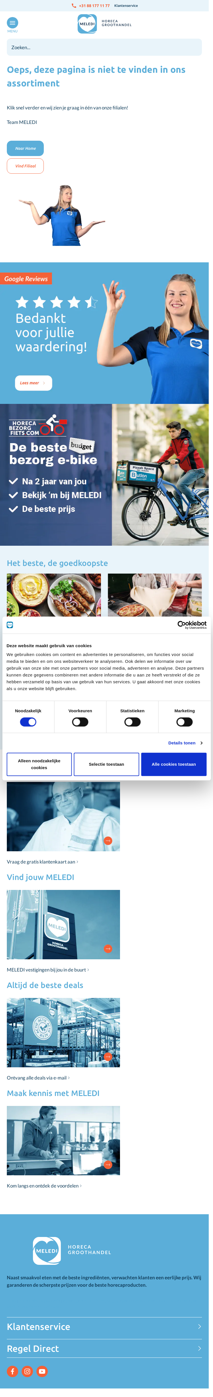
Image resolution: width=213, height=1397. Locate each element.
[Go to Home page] (104, 24)
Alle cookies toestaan (174, 764)
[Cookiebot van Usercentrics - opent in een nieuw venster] (181, 625)
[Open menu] (11, 25)
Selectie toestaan (106, 764)
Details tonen (181, 742)
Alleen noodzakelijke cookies (39, 764)
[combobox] (104, 47)
